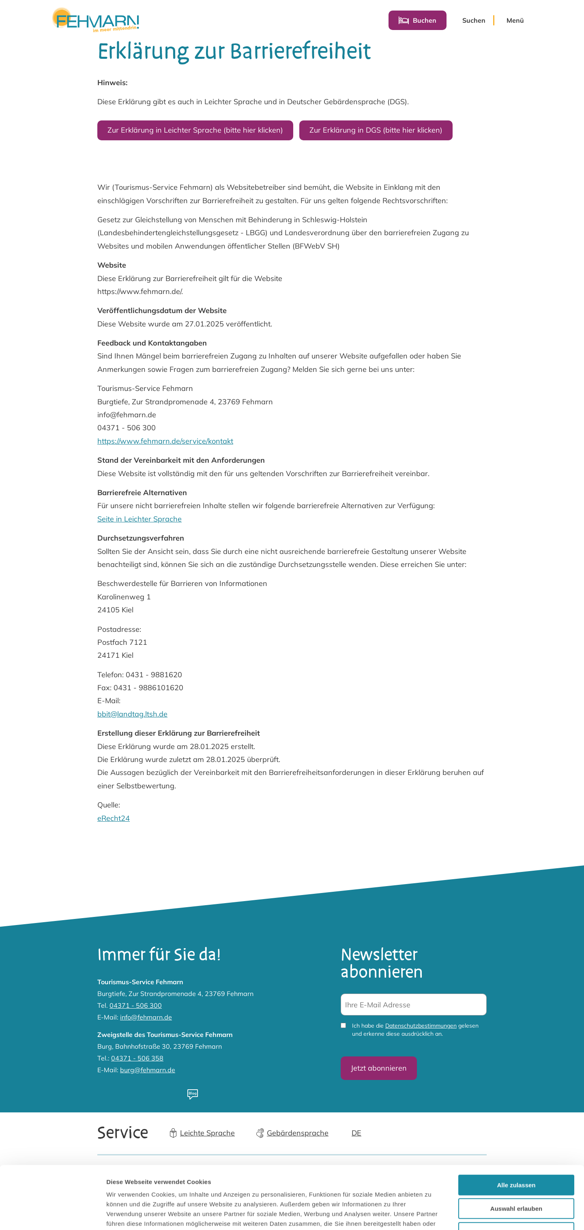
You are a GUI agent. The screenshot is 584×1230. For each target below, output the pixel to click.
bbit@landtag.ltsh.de (132, 714)
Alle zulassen (516, 1130)
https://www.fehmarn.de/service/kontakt (165, 441)
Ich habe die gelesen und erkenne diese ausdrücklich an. (415, 1030)
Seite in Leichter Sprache (139, 519)
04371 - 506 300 (136, 1005)
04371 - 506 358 (137, 1058)
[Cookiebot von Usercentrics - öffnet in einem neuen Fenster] (52, 1214)
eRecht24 (113, 818)
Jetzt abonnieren (379, 1068)
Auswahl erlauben (516, 1154)
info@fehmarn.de (146, 1017)
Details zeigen (431, 1214)
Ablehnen (516, 1178)
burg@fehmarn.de (147, 1070)
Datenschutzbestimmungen (421, 1026)
